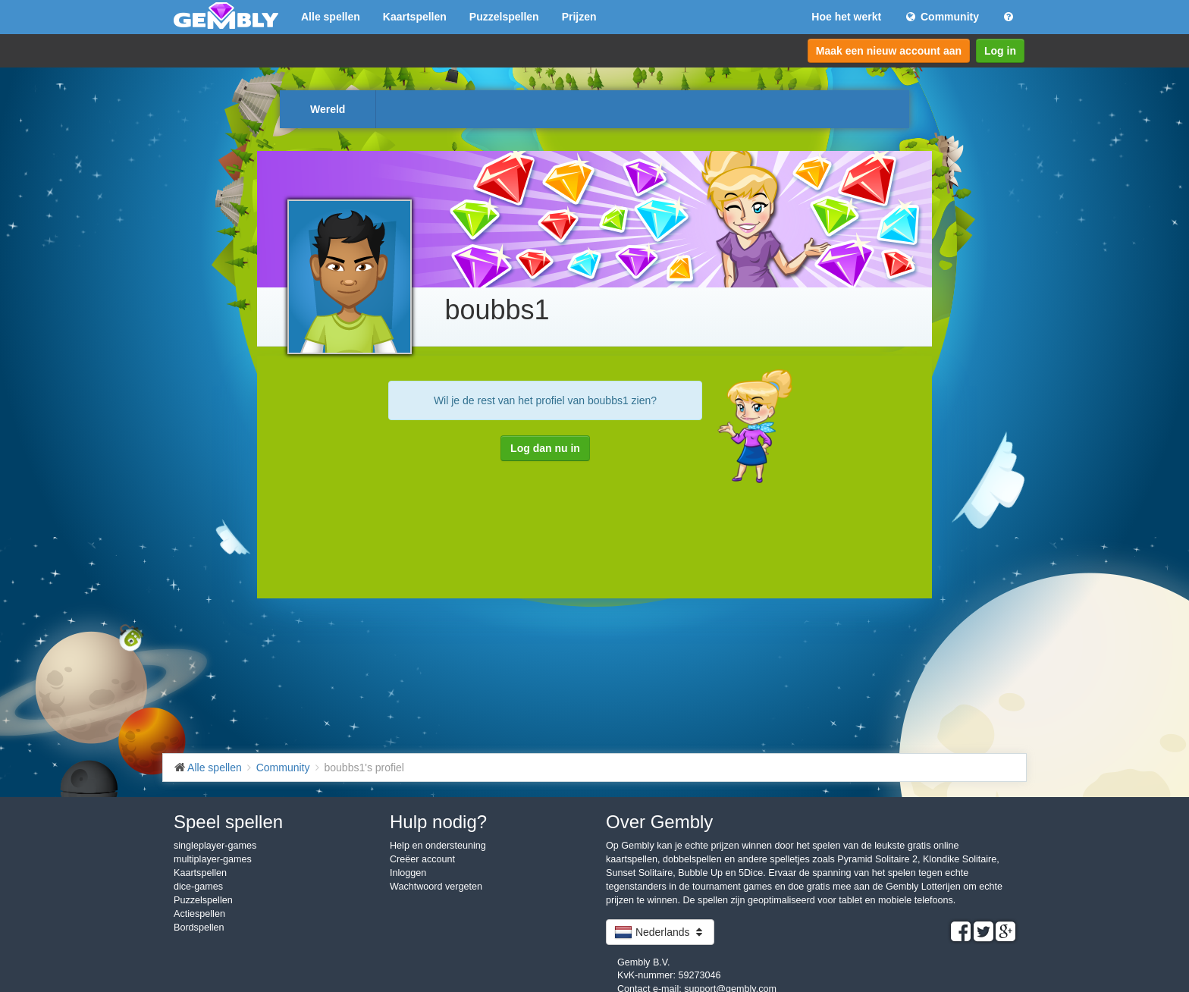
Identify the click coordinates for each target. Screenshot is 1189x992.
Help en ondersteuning (438, 845)
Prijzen (579, 17)
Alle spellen (330, 17)
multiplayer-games (213, 859)
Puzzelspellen (504, 17)
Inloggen (408, 873)
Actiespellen (199, 914)
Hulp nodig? (438, 821)
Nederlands (660, 932)
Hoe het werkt (846, 17)
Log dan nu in (545, 448)
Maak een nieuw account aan (889, 51)
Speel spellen (228, 821)
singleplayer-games (215, 845)
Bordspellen (199, 927)
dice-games (198, 886)
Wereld (327, 109)
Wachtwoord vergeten (436, 886)
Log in (1000, 51)
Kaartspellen (415, 17)
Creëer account (422, 859)
